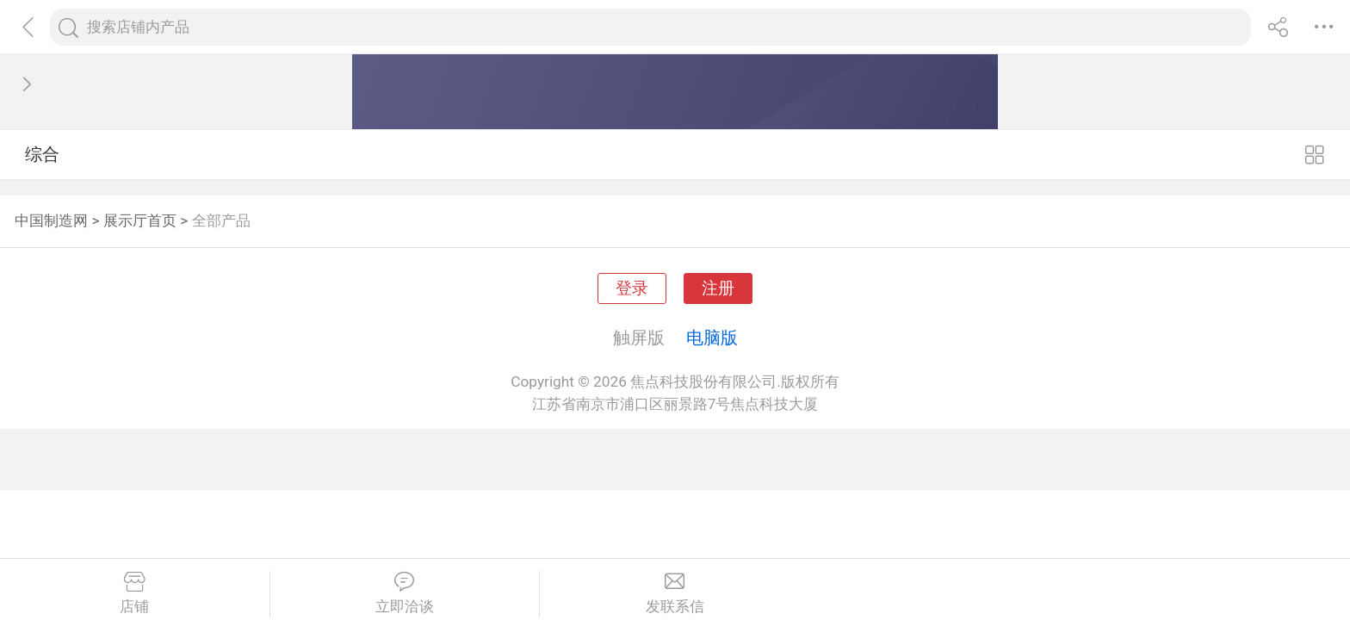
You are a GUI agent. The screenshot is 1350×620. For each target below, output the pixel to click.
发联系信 (675, 593)
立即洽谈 (405, 593)
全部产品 (221, 220)
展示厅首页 (139, 220)
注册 (718, 288)
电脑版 (712, 337)
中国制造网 (51, 220)
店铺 (134, 593)
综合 (42, 154)
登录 (632, 288)
